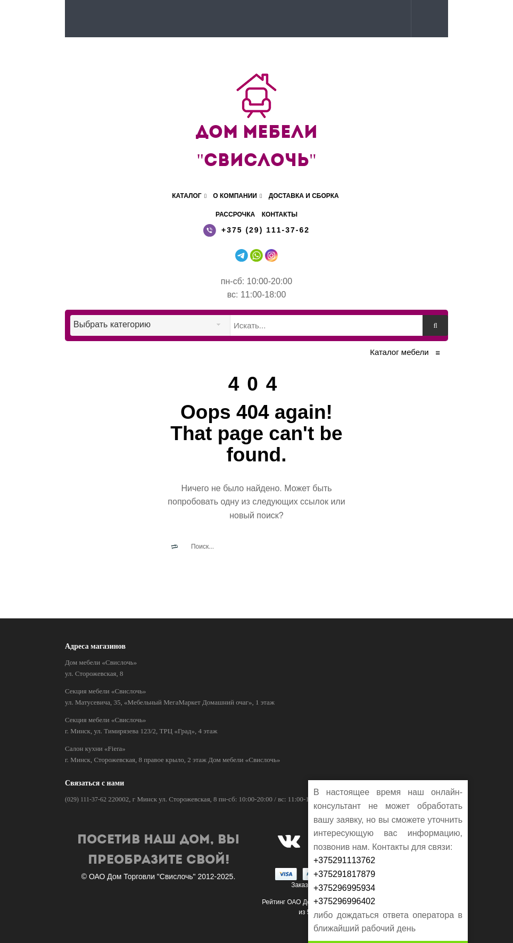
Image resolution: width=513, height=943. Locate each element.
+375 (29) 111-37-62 (265, 230)
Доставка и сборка (304, 196)
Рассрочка (235, 214)
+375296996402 (344, 901)
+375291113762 (344, 860)
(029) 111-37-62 (85, 799)
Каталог (189, 196)
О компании (237, 196)
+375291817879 (344, 874)
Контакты (279, 214)
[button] (427, 18)
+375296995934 (344, 887)
